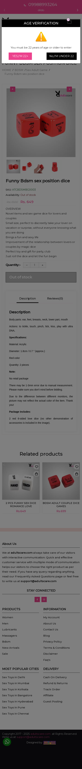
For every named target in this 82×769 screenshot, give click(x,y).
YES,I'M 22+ (20, 56)
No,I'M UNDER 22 (61, 56)
